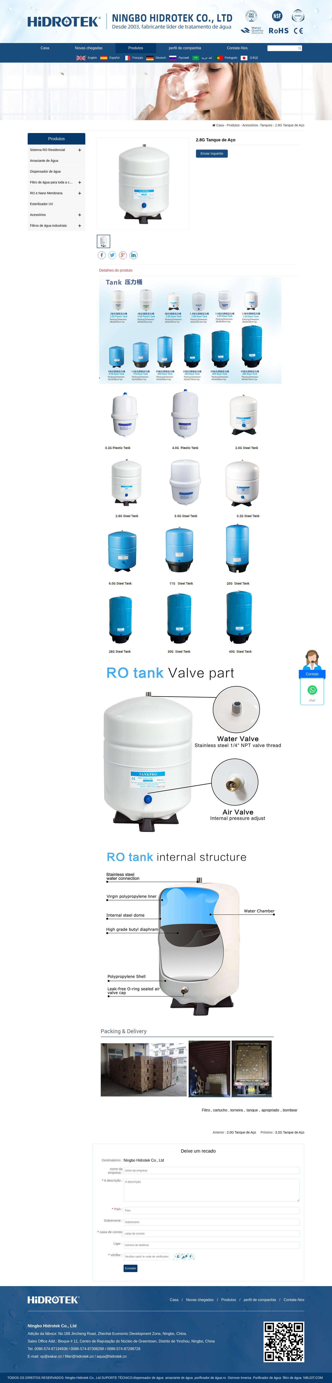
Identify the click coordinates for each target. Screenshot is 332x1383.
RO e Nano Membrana (46, 193)
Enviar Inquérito (212, 154)
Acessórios (250, 125)
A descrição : (112, 1181)
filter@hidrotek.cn (79, 1356)
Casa (45, 48)
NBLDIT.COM (314, 1378)
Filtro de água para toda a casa (52, 182)
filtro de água (293, 1378)
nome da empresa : (115, 1171)
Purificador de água (268, 1378)
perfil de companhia (185, 48)
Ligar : (117, 1244)
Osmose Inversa (240, 1378)
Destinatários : (112, 1160)
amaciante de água (180, 1378)
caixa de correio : (110, 1234)
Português (226, 57)
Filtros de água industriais (48, 225)
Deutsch (156, 57)
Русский (179, 57)
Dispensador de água (45, 171)
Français (133, 57)
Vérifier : (115, 1255)
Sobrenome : (113, 1221)
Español (109, 57)
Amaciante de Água (44, 160)
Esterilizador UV (41, 204)
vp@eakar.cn (51, 1356)
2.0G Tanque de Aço (241, 1132)
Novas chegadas (88, 48)
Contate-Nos (237, 48)
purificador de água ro (211, 1378)
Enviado (130, 1268)
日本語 (249, 57)
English (86, 57)
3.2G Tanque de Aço (289, 1132)
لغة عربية (202, 57)
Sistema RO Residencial (47, 150)
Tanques (266, 125)
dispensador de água (149, 1378)
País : (117, 1209)
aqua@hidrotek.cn (112, 1356)
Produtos (135, 48)
